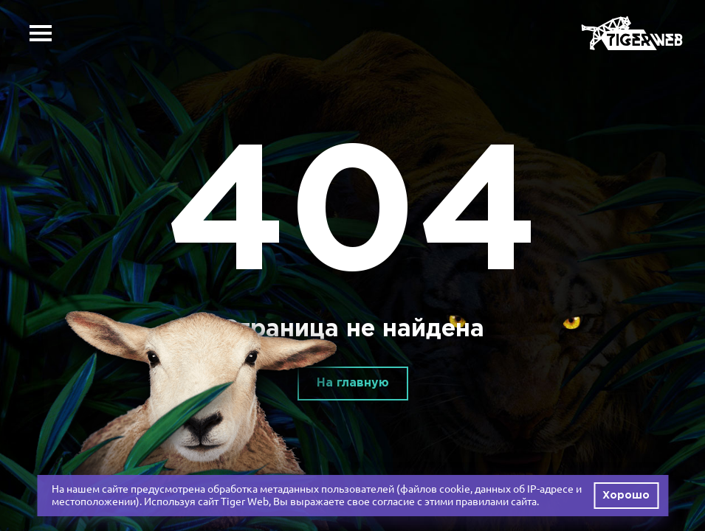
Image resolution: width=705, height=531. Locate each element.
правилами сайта (496, 501)
